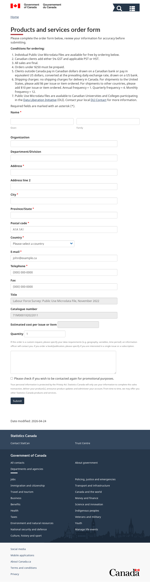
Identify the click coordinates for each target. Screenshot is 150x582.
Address (16, 166)
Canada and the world (88, 491)
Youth (78, 523)
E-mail (15, 252)
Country (16, 237)
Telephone (18, 266)
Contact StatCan (20, 443)
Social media (18, 549)
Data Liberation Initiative (40, 100)
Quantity (17, 334)
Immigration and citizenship (28, 485)
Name (15, 112)
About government (86, 462)
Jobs (13, 479)
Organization (20, 137)
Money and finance (86, 498)
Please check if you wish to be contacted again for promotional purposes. (62, 378)
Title (14, 295)
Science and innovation (89, 504)
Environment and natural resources (32, 523)
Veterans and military (88, 517)
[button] (127, 8)
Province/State (21, 209)
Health (14, 510)
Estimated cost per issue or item (34, 324)
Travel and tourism (22, 491)
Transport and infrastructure (92, 485)
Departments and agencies (27, 469)
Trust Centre (82, 443)
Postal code (19, 223)
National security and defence (29, 529)
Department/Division (26, 152)
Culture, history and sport (26, 535)
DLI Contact (98, 100)
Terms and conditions (24, 567)
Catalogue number (24, 309)
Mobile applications (22, 555)
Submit (17, 400)
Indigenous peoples (87, 510)
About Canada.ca (21, 561)
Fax (13, 280)
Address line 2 (20, 180)
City (13, 195)
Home (15, 17)
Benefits (15, 504)
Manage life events (86, 529)
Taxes (14, 517)
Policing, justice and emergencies (95, 479)
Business (16, 498)
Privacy (15, 574)
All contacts (17, 462)
